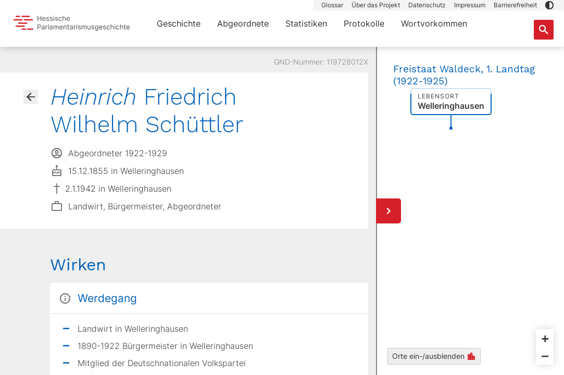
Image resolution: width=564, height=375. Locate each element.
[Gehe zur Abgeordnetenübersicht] (30, 97)
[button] (549, 5)
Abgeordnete (243, 23)
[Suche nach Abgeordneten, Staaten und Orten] (544, 30)
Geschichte (178, 23)
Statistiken (306, 23)
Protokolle (364, 23)
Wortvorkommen (434, 23)
